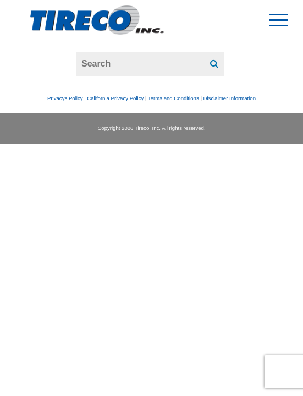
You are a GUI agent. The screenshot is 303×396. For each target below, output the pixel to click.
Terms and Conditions (173, 98)
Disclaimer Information (229, 98)
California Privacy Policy (115, 98)
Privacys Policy (65, 98)
